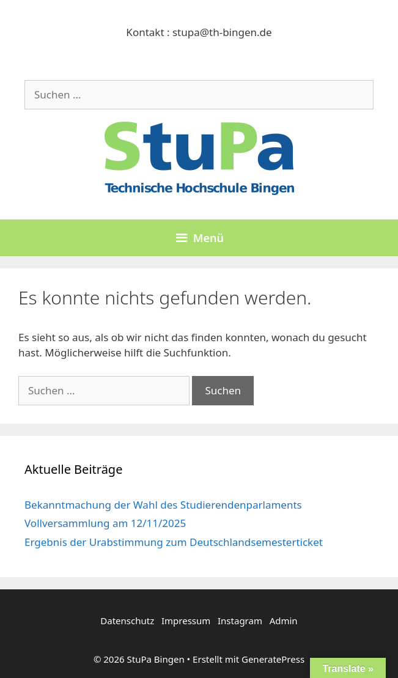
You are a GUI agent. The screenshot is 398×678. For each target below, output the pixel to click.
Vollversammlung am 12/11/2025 (105, 523)
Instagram (240, 620)
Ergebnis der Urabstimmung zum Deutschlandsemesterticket (173, 542)
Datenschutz (127, 620)
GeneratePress (272, 659)
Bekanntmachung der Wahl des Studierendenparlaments (163, 505)
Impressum (185, 620)
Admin (284, 620)
